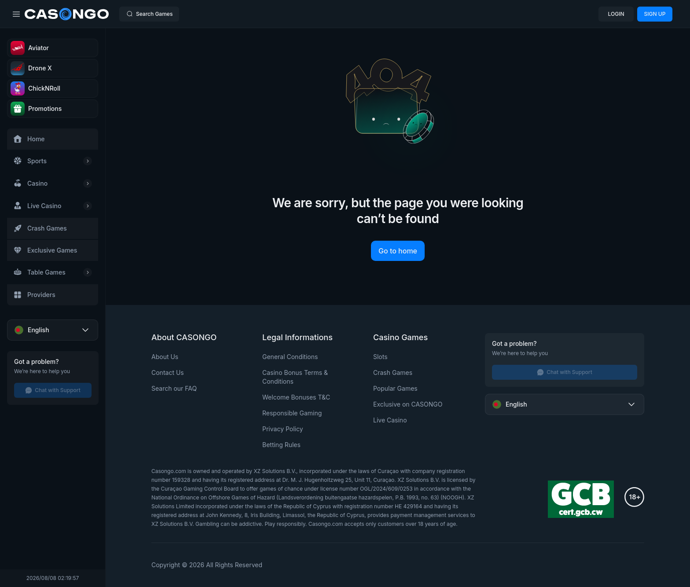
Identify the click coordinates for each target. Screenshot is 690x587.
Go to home (397, 250)
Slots (380, 356)
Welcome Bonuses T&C (296, 397)
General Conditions (290, 356)
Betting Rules (281, 444)
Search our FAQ (174, 388)
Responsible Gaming (292, 413)
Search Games (149, 14)
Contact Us (167, 372)
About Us (164, 356)
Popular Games (395, 388)
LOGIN (616, 14)
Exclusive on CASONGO (408, 404)
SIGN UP (655, 14)
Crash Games (392, 372)
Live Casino (390, 420)
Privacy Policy (282, 429)
